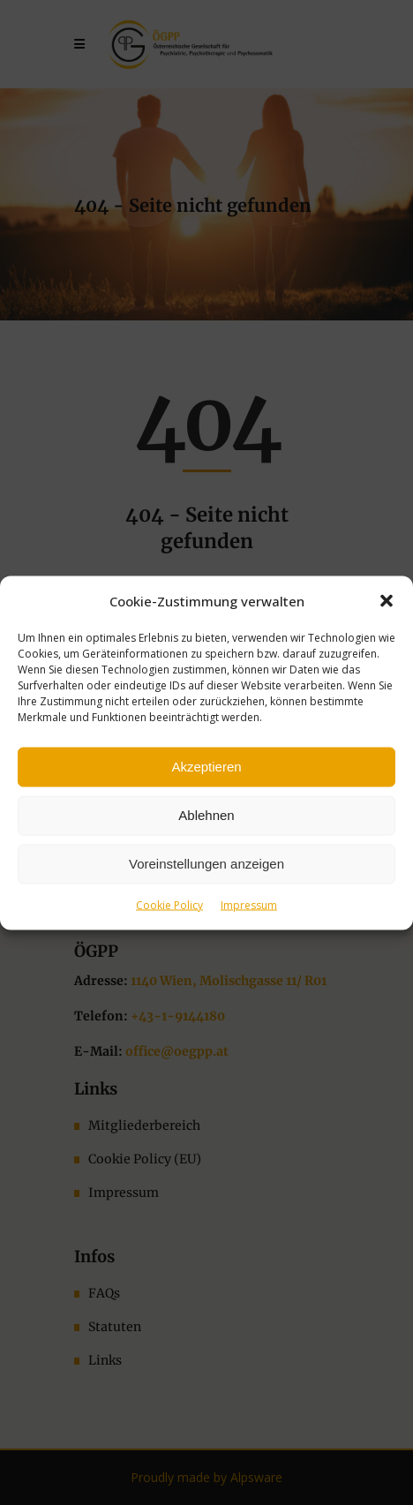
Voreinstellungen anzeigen (206, 863)
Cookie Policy (169, 904)
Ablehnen (206, 815)
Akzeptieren (206, 766)
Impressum (249, 904)
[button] (386, 600)
